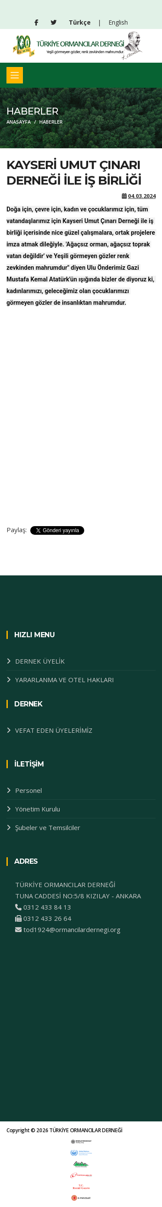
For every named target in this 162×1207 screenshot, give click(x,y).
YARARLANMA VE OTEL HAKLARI (64, 679)
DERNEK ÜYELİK (40, 661)
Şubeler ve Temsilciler (47, 827)
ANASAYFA (18, 121)
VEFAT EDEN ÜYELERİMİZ (53, 730)
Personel (28, 790)
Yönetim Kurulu (37, 809)
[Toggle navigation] (14, 75)
